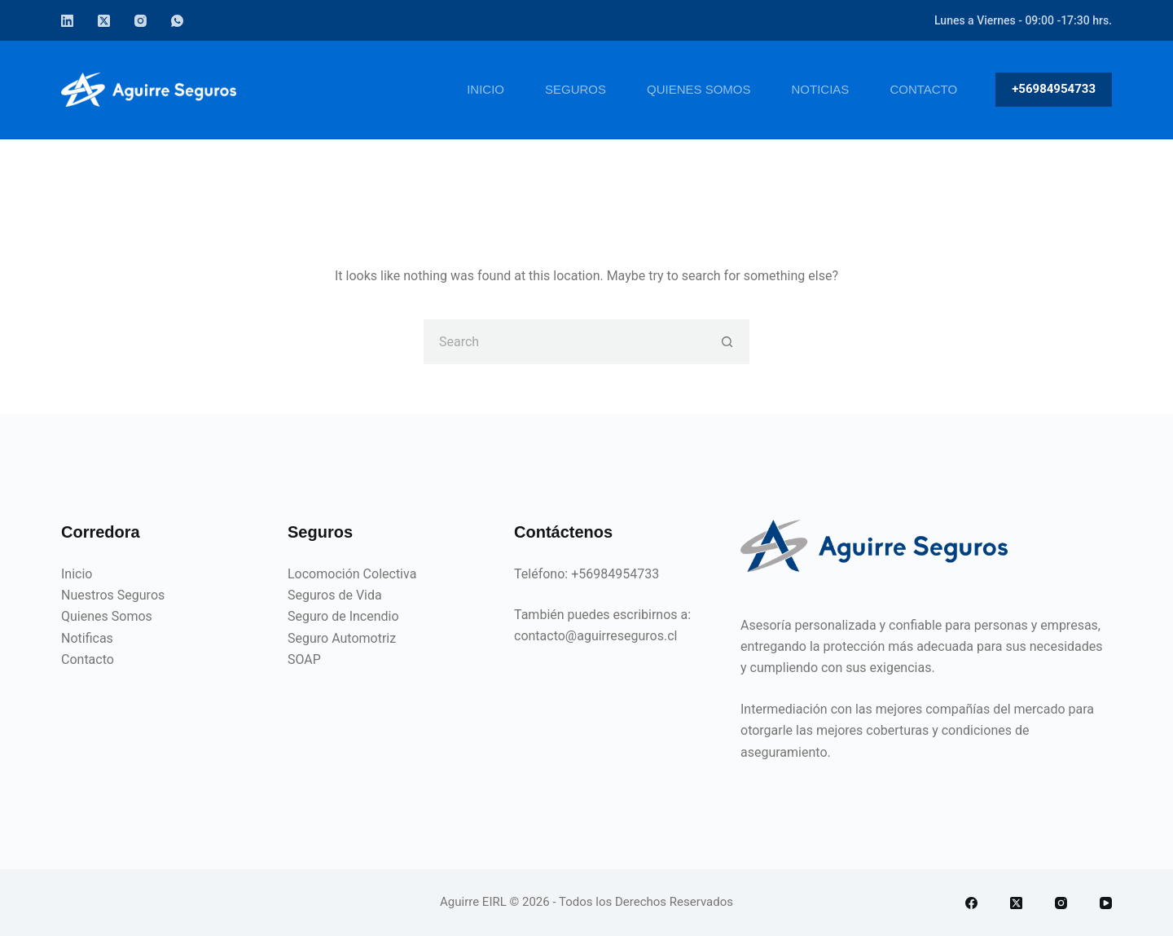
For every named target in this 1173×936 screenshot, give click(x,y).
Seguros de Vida (335, 595)
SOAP (304, 659)
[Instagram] (140, 21)
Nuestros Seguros (113, 595)
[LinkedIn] (67, 21)
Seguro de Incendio (343, 616)
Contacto (87, 659)
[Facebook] (971, 903)
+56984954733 (1054, 88)
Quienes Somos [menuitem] (699, 89)
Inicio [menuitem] (485, 89)
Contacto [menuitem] (923, 89)
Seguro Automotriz (342, 638)
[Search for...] (564, 341)
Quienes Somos (106, 616)
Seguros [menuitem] (575, 89)
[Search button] (727, 341)
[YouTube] (1106, 903)
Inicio (76, 574)
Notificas (87, 638)
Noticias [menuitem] (821, 89)
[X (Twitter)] (104, 21)
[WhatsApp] (177, 21)
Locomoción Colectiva (352, 574)
